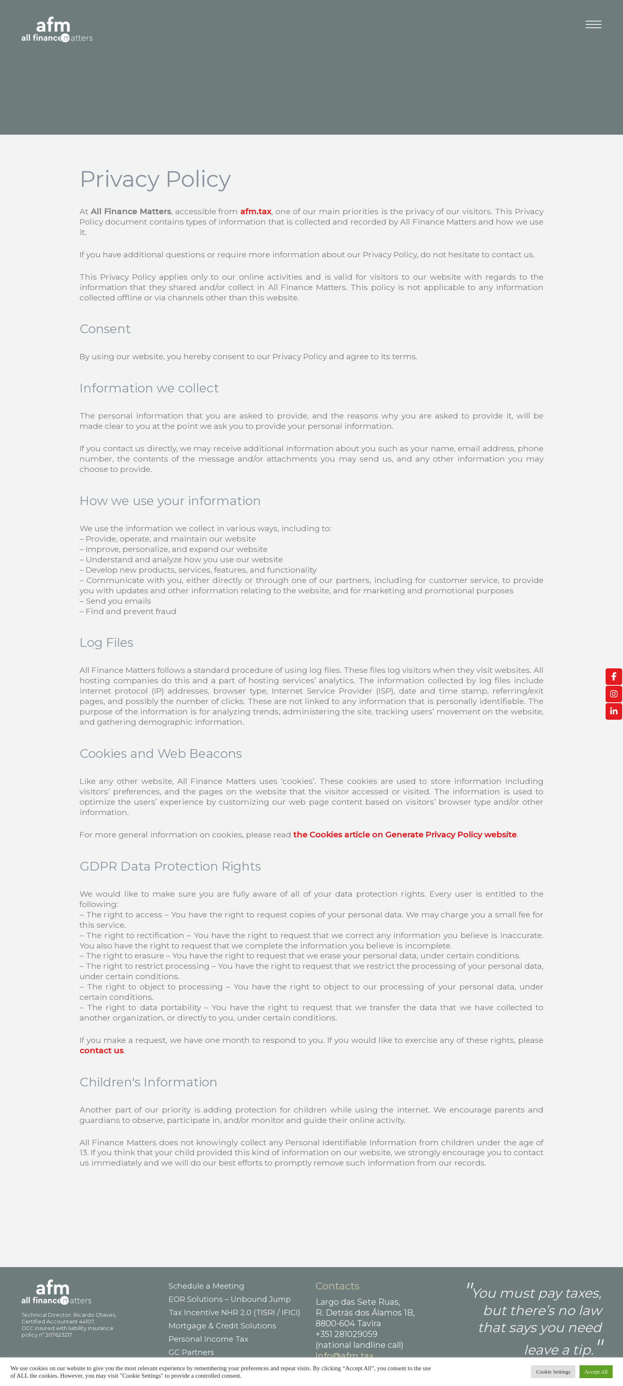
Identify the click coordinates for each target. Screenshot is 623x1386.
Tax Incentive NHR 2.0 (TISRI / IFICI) (234, 1312)
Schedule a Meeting (206, 1286)
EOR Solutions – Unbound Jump (230, 1299)
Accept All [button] (596, 1372)
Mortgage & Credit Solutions (222, 1325)
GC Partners (191, 1352)
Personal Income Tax (209, 1339)
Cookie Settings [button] (553, 1372)
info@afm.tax (345, 1356)
